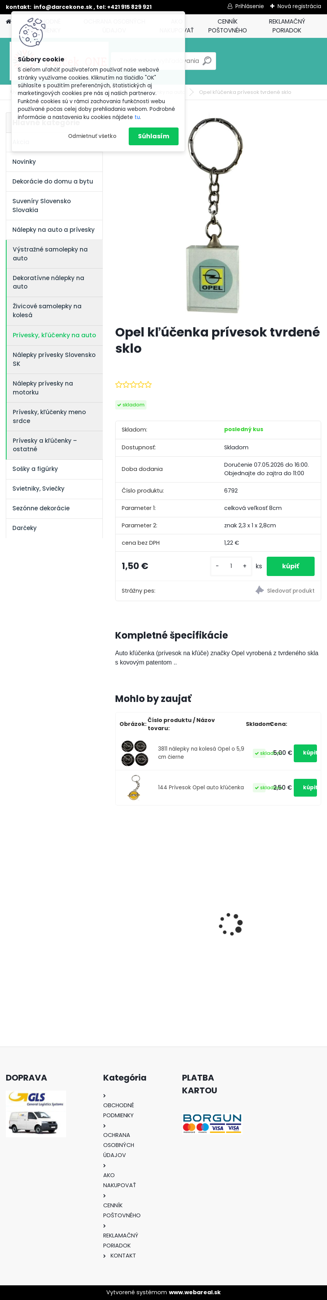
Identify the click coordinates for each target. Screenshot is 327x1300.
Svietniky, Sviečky (38, 488)
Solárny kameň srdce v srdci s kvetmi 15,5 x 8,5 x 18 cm (164, 922)
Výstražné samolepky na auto (50, 253)
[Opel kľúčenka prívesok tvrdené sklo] (218, 215)
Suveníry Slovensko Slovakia (41, 205)
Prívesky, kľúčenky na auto (54, 335)
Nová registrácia (299, 6)
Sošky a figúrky (35, 469)
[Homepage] (8, 21)
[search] (207, 63)
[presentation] (119, 911)
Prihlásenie (249, 6)
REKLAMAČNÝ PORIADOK (287, 25)
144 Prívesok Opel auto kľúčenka (201, 787)
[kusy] (231, 566)
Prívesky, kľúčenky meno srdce (49, 416)
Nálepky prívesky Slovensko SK (54, 359)
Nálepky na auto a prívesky (53, 230)
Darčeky (24, 528)
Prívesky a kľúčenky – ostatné (45, 445)
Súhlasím (153, 136)
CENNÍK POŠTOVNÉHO (227, 25)
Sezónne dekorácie (41, 508)
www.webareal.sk (195, 1292)
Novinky (24, 162)
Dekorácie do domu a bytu (52, 181)
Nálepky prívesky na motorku (43, 387)
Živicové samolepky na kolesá (47, 310)
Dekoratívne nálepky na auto (48, 282)
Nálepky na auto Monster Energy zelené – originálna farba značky (265, 909)
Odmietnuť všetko (92, 136)
